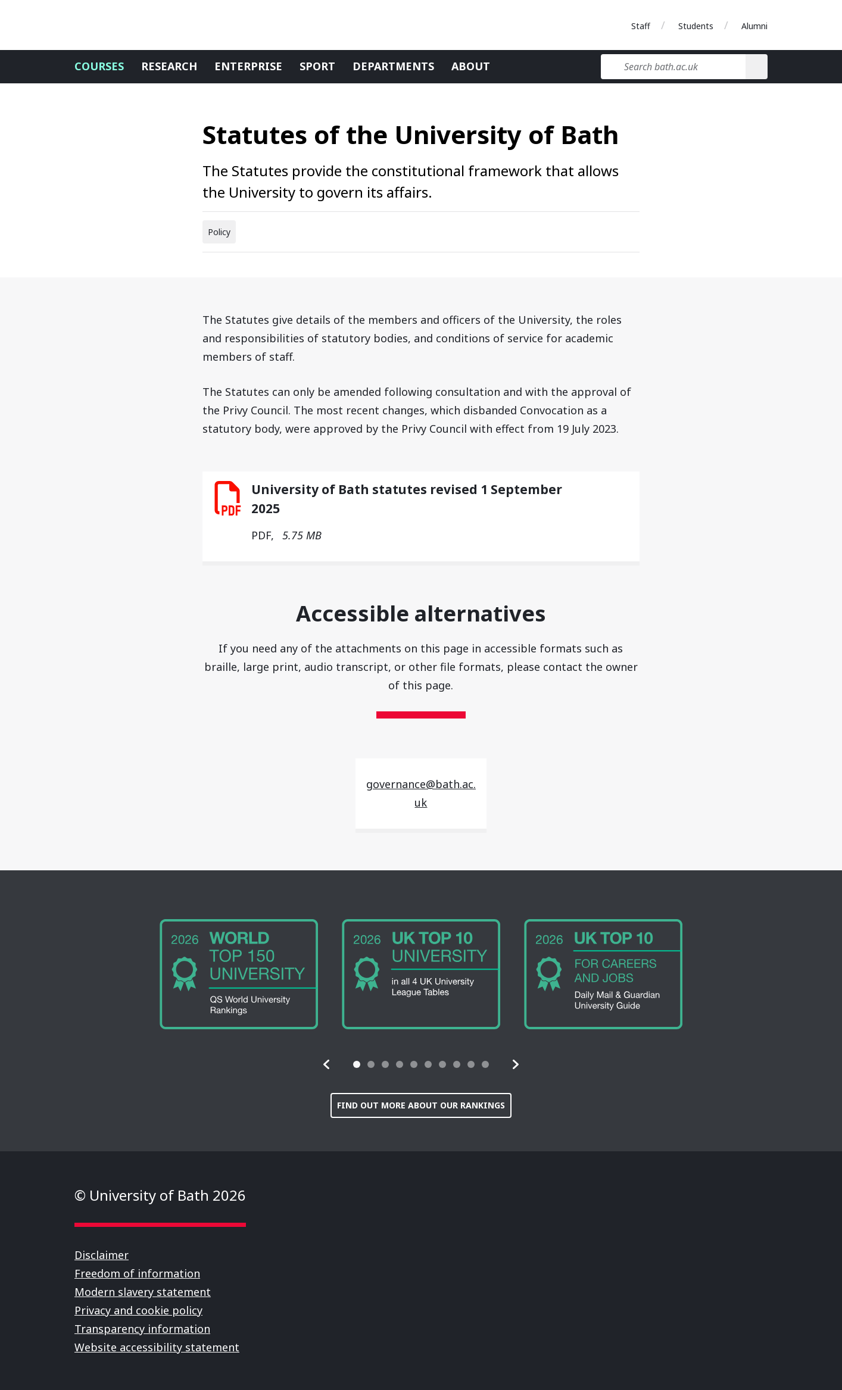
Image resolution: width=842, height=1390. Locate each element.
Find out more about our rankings (421, 1105)
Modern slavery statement (142, 1292)
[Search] (757, 66)
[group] (239, 974)
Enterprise (248, 66)
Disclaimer (101, 1255)
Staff (640, 26)
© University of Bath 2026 (160, 1195)
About (470, 66)
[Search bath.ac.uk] (673, 66)
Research (169, 66)
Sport (317, 66)
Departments (393, 66)
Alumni (754, 26)
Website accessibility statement (156, 1347)
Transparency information (142, 1329)
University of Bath (128, 25)
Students (695, 26)
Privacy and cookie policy (138, 1310)
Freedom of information (137, 1273)
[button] (327, 1064)
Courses (99, 66)
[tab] (356, 1064)
